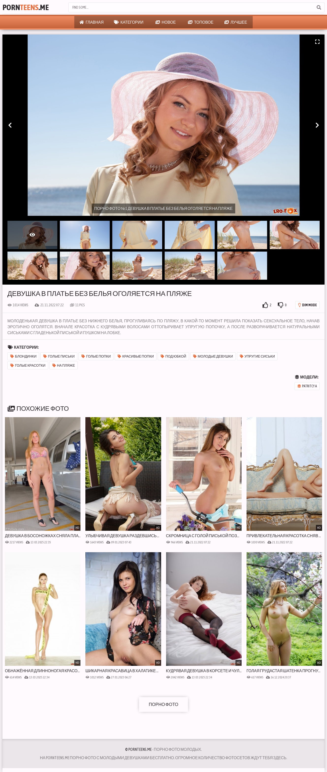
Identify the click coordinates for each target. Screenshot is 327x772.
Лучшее (235, 22)
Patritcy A (307, 386)
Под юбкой (173, 356)
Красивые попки (136, 356)
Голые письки (59, 356)
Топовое (201, 22)
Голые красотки (28, 365)
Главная (91, 22)
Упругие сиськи (257, 356)
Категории (128, 22)
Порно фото (163, 704)
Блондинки (23, 356)
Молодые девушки (213, 356)
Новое (166, 22)
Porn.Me (25, 7)
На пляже (63, 365)
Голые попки (96, 356)
